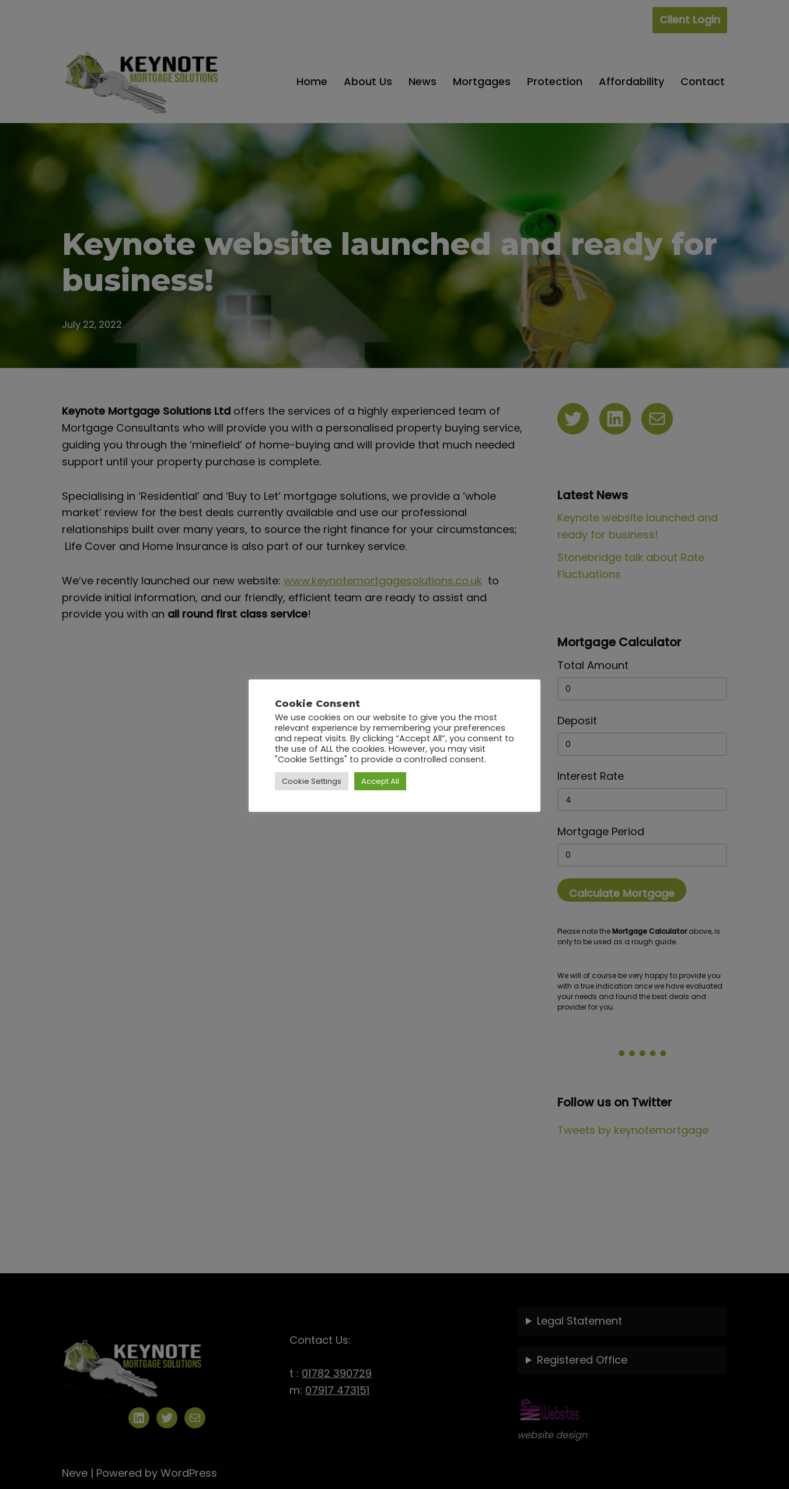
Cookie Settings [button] (311, 781)
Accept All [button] (380, 781)
